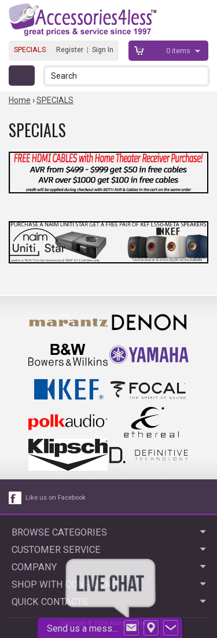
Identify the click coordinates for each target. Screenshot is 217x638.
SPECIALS (30, 49)
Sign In (102, 49)
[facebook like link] (16, 498)
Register (69, 49)
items (179, 50)
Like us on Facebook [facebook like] (55, 497)
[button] (200, 75)
